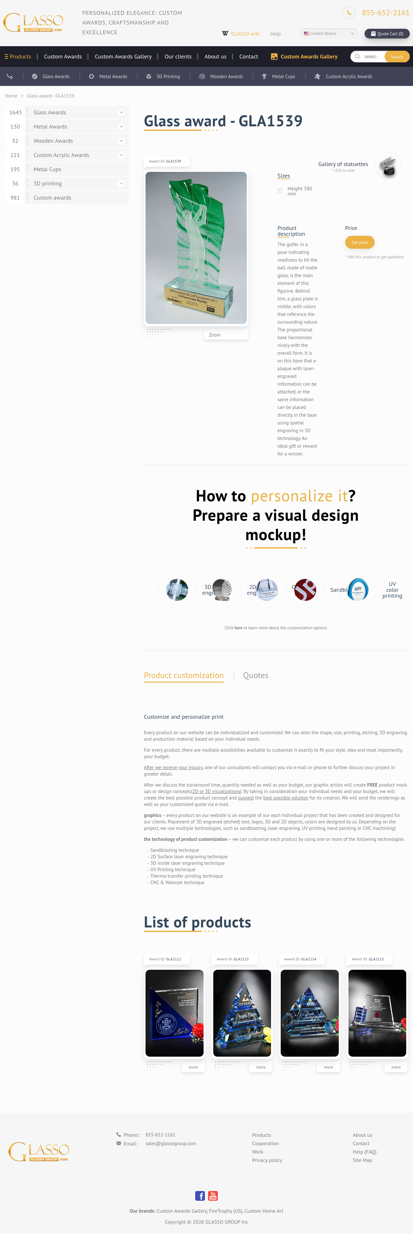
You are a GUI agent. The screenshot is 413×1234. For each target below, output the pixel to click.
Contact (248, 56)
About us (216, 56)
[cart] (387, 33)
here (239, 628)
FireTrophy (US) (226, 1211)
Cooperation (265, 1143)
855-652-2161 (161, 1134)
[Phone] (376, 12)
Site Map (362, 1160)
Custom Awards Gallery (123, 56)
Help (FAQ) (365, 1152)
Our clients (178, 56)
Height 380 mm (299, 191)
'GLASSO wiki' (241, 33)
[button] (121, 113)
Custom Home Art (264, 1211)
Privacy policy (267, 1160)
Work (257, 1152)
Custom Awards (63, 56)
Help (275, 33)
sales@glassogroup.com (171, 1143)
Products (20, 56)
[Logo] (33, 22)
